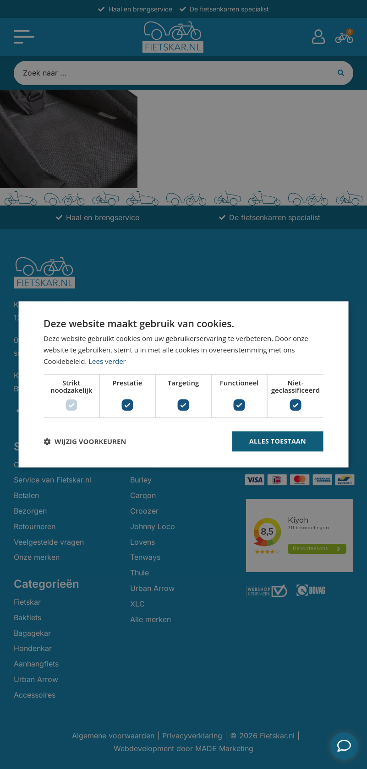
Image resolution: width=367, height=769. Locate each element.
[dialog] (183, 384)
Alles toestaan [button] (277, 441)
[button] (85, 441)
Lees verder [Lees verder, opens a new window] (107, 361)
